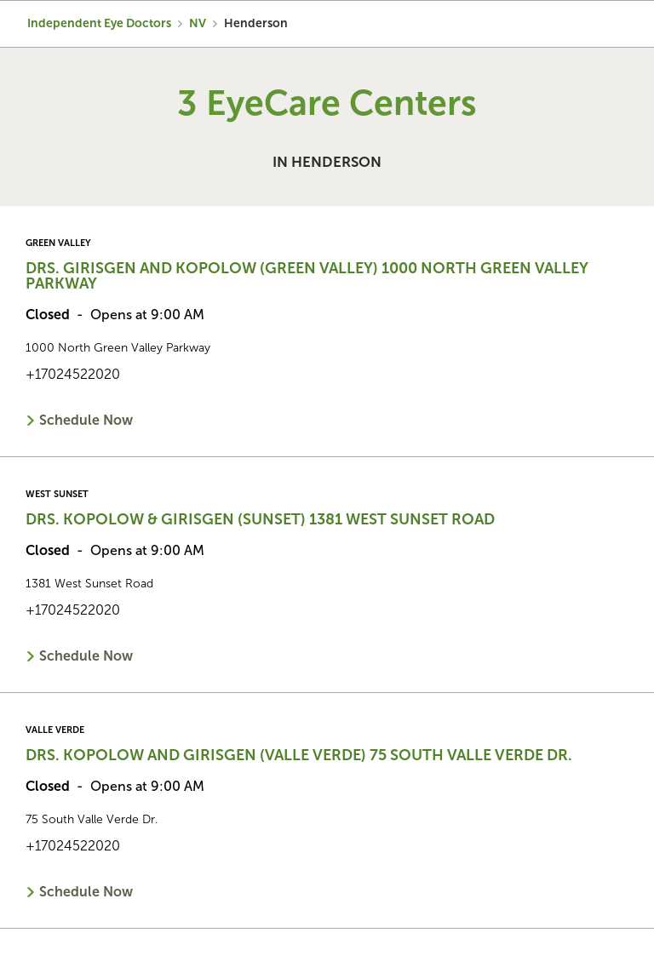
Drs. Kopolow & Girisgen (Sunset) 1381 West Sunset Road (260, 519)
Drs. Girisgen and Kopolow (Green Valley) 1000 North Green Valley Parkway (307, 276)
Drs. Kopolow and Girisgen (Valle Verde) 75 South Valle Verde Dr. (299, 755)
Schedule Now (86, 420)
